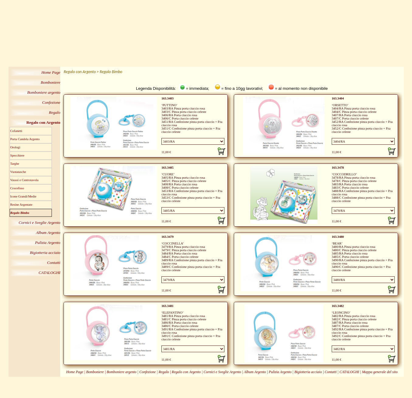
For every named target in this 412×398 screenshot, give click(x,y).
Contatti (331, 372)
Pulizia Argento (280, 372)
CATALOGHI (349, 372)
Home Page (74, 372)
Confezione (147, 372)
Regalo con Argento (186, 372)
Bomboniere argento (122, 372)
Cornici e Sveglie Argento (222, 372)
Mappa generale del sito (379, 372)
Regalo (163, 372)
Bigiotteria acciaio (308, 372)
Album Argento (255, 372)
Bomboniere (95, 372)
